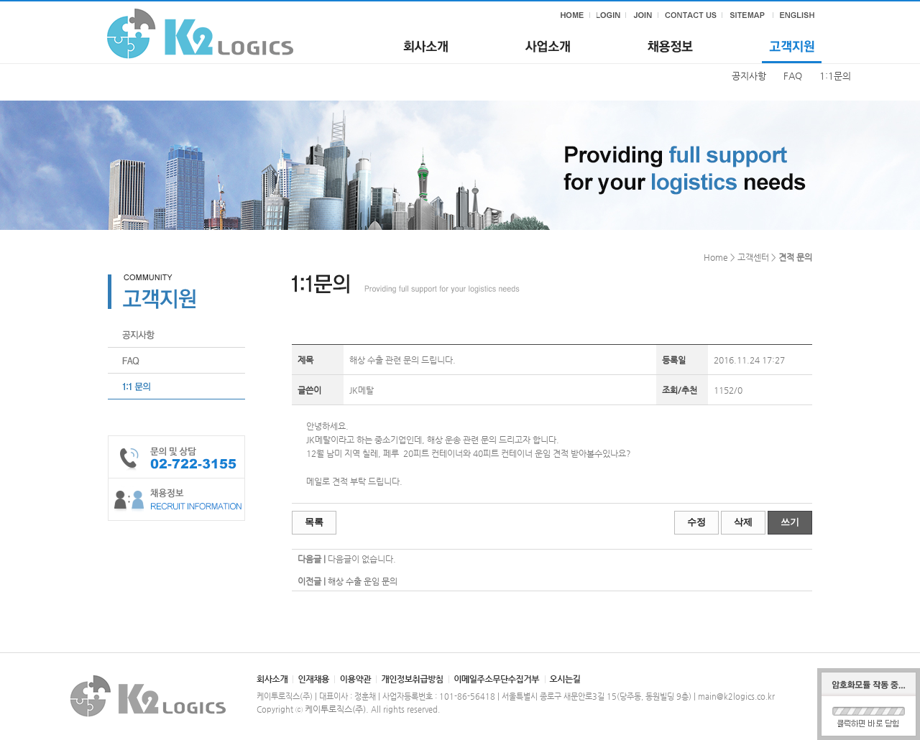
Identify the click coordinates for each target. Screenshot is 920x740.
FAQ (792, 75)
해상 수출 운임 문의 (362, 581)
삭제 (743, 522)
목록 (314, 522)
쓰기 (790, 522)
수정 (696, 522)
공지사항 (749, 75)
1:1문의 (835, 75)
